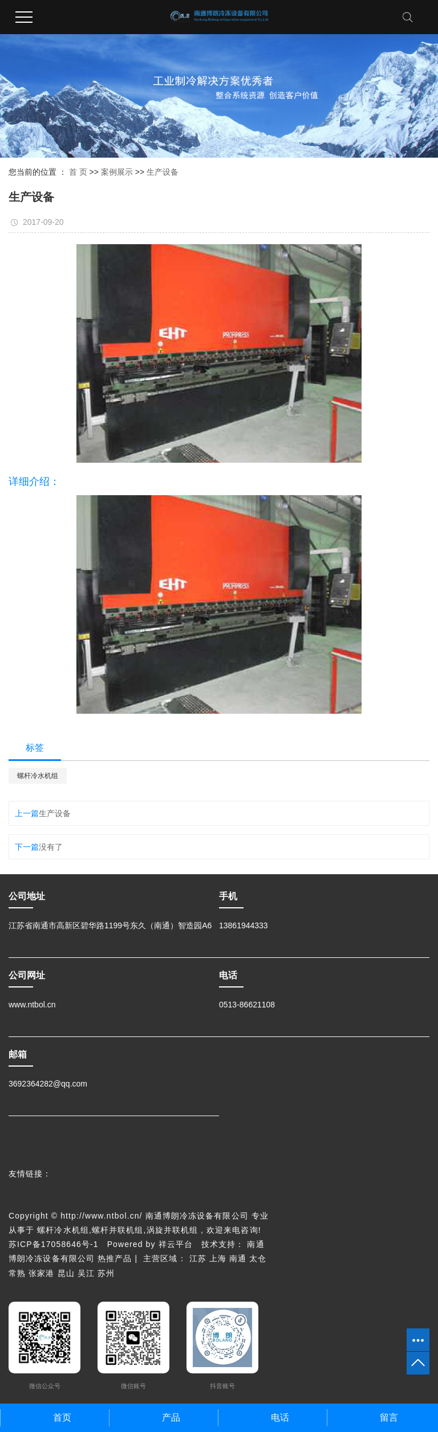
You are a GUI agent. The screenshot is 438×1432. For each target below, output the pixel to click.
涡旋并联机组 (172, 1230)
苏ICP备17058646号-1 (54, 1244)
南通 (237, 1258)
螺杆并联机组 (118, 1230)
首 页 (78, 171)
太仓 (257, 1258)
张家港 (41, 1273)
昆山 (66, 1273)
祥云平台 (176, 1244)
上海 (217, 1258)
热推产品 (115, 1258)
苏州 (106, 1273)
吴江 (86, 1273)
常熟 (17, 1273)
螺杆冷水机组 (37, 776)
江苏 (197, 1258)
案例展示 (117, 171)
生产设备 (163, 171)
